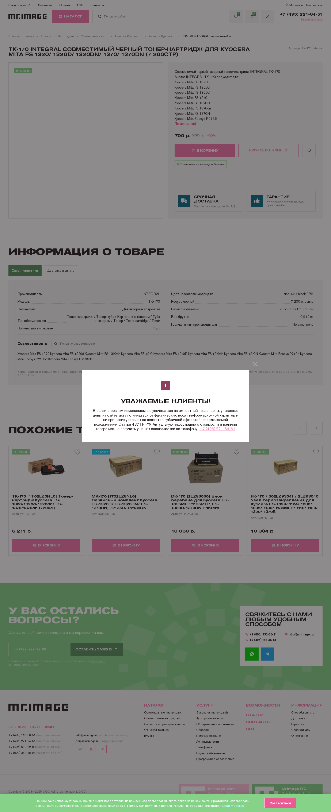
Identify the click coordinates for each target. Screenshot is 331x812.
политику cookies (232, 806)
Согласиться (279, 803)
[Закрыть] (255, 364)
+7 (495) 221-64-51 (217, 428)
